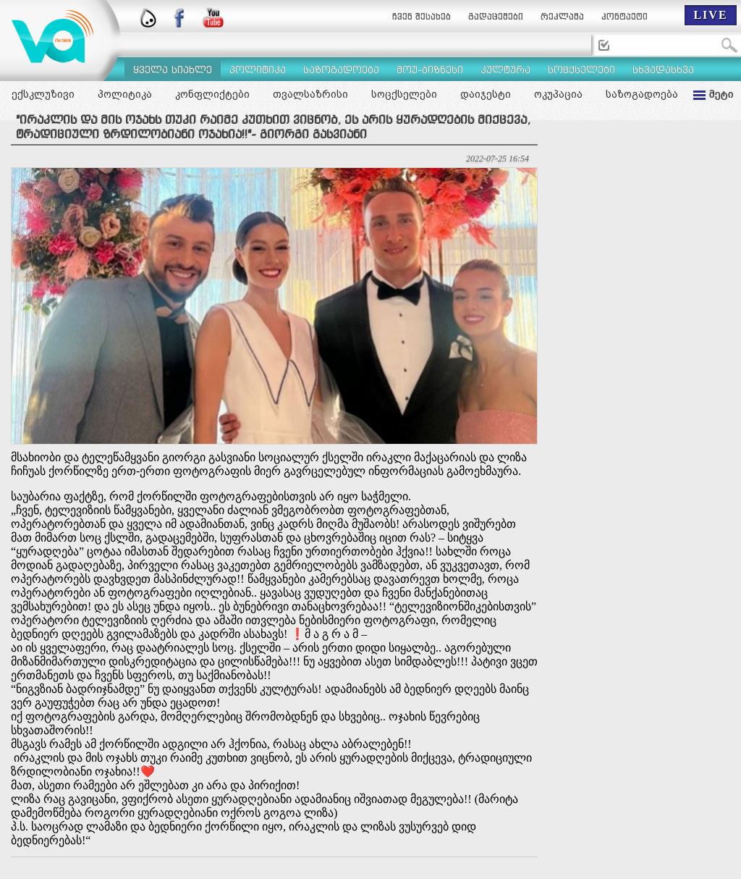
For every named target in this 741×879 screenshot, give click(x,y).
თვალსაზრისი (310, 94)
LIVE (710, 15)
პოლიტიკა (125, 94)
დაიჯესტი (485, 94)
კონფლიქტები (212, 94)
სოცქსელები (404, 94)
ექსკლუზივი (43, 94)
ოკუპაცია (558, 94)
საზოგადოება (642, 94)
